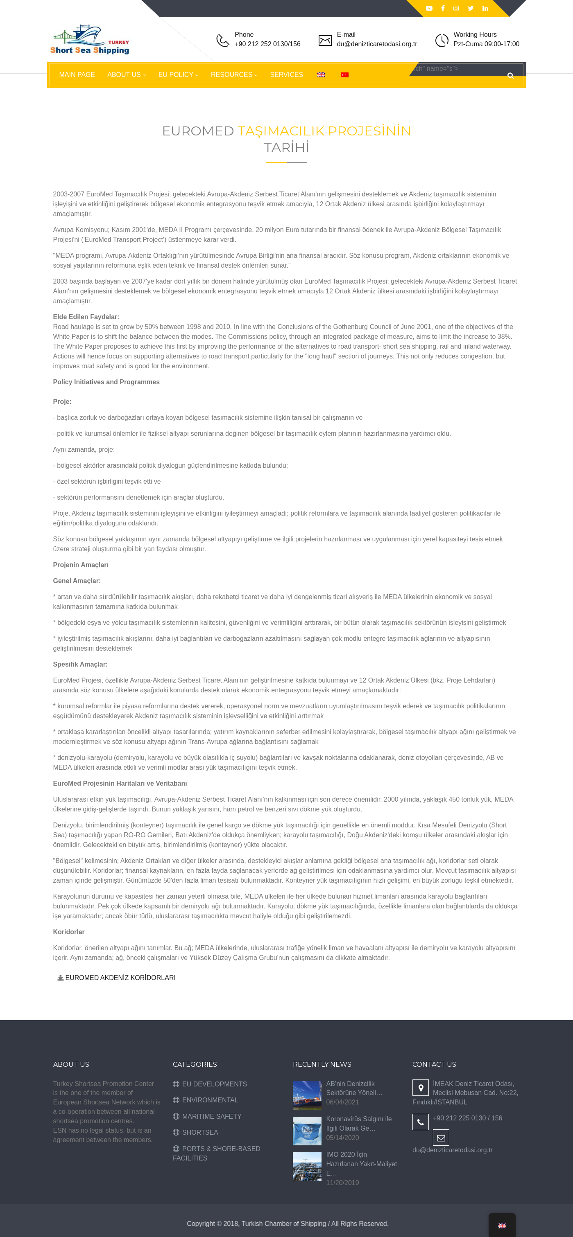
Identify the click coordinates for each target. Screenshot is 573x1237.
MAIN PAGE (77, 74)
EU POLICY (176, 74)
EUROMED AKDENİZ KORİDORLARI (121, 977)
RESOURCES (231, 74)
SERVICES (286, 74)
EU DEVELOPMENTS (214, 1084)
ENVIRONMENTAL (210, 1100)
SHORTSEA (200, 1132)
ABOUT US (124, 74)
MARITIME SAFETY (212, 1116)
